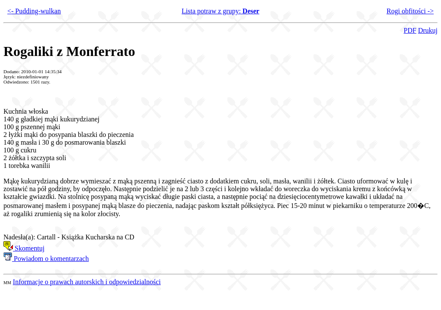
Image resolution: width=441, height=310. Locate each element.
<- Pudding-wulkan (34, 11)
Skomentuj (23, 248)
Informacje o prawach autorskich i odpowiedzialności (87, 281)
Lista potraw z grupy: (220, 11)
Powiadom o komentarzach (46, 258)
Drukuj (428, 30)
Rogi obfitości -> (410, 11)
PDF (410, 30)
